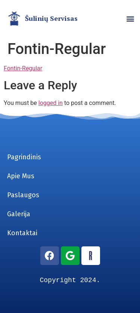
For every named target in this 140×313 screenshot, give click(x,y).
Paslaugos (23, 195)
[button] (130, 19)
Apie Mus (20, 176)
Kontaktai (22, 233)
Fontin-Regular (23, 68)
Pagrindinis (24, 157)
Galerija (18, 214)
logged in (50, 102)
